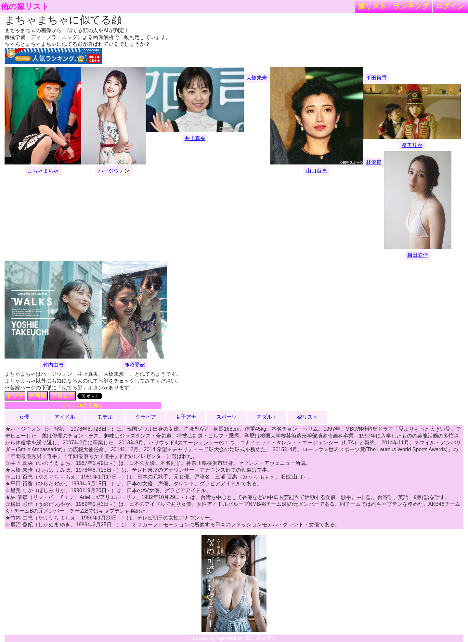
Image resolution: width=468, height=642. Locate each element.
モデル (105, 417)
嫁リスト (372, 6)
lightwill (227, 638)
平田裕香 (376, 78)
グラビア (145, 417)
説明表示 (62, 396)
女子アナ (186, 417)
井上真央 (195, 138)
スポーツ (226, 417)
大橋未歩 (256, 78)
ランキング (411, 6)
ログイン (450, 6)
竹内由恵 (53, 365)
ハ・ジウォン (113, 171)
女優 (24, 417)
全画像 (37, 396)
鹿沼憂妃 (134, 365)
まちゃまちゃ (42, 171)
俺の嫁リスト (25, 6)
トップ (15, 396)
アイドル (64, 417)
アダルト (266, 417)
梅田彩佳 (417, 255)
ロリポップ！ (260, 638)
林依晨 (374, 162)
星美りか (412, 145)
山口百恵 (316, 171)
